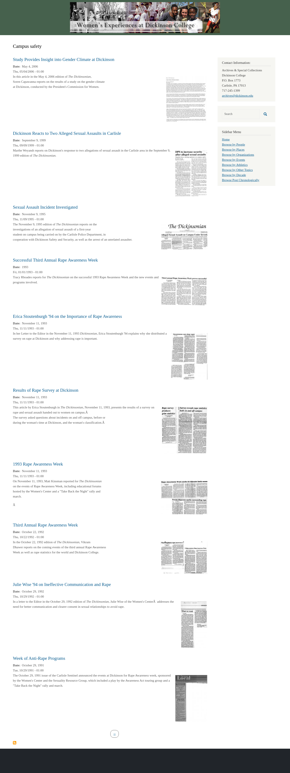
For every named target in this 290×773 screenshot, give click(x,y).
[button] (186, 99)
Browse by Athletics (235, 165)
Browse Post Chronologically (240, 180)
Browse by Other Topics (237, 170)
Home (226, 139)
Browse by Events (233, 159)
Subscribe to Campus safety (14, 742)
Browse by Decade (234, 175)
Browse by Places (233, 149)
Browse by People (233, 144)
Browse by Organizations (238, 154)
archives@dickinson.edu (237, 95)
